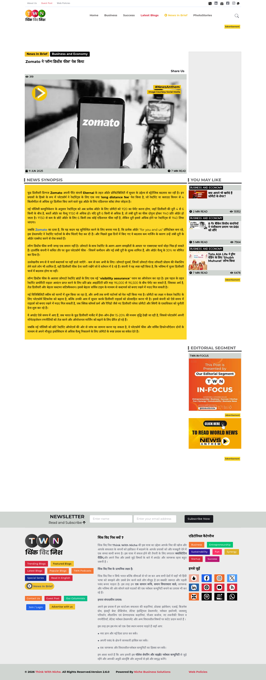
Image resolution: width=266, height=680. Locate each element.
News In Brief (37, 54)
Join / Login (36, 607)
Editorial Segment (213, 347)
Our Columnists (75, 598)
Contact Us (33, 598)
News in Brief (175, 15)
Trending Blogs (36, 563)
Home (94, 15)
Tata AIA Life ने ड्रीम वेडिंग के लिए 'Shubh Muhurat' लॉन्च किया (221, 258)
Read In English (60, 578)
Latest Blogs (150, 15)
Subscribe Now (199, 518)
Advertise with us (62, 606)
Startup (195, 559)
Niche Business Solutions (152, 672)
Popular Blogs (57, 570)
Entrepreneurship (220, 544)
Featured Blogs (62, 563)
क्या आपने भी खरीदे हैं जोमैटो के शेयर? (220, 194)
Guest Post (46, 3)
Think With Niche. (48, 672)
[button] (237, 16)
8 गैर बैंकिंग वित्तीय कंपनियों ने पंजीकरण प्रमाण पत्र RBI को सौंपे (223, 227)
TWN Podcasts (82, 570)
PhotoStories (202, 15)
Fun (217, 551)
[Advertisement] (133, 35)
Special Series (35, 578)
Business (110, 15)
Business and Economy (70, 54)
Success (129, 15)
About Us (32, 3)
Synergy (232, 551)
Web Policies (63, 3)
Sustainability (199, 551)
